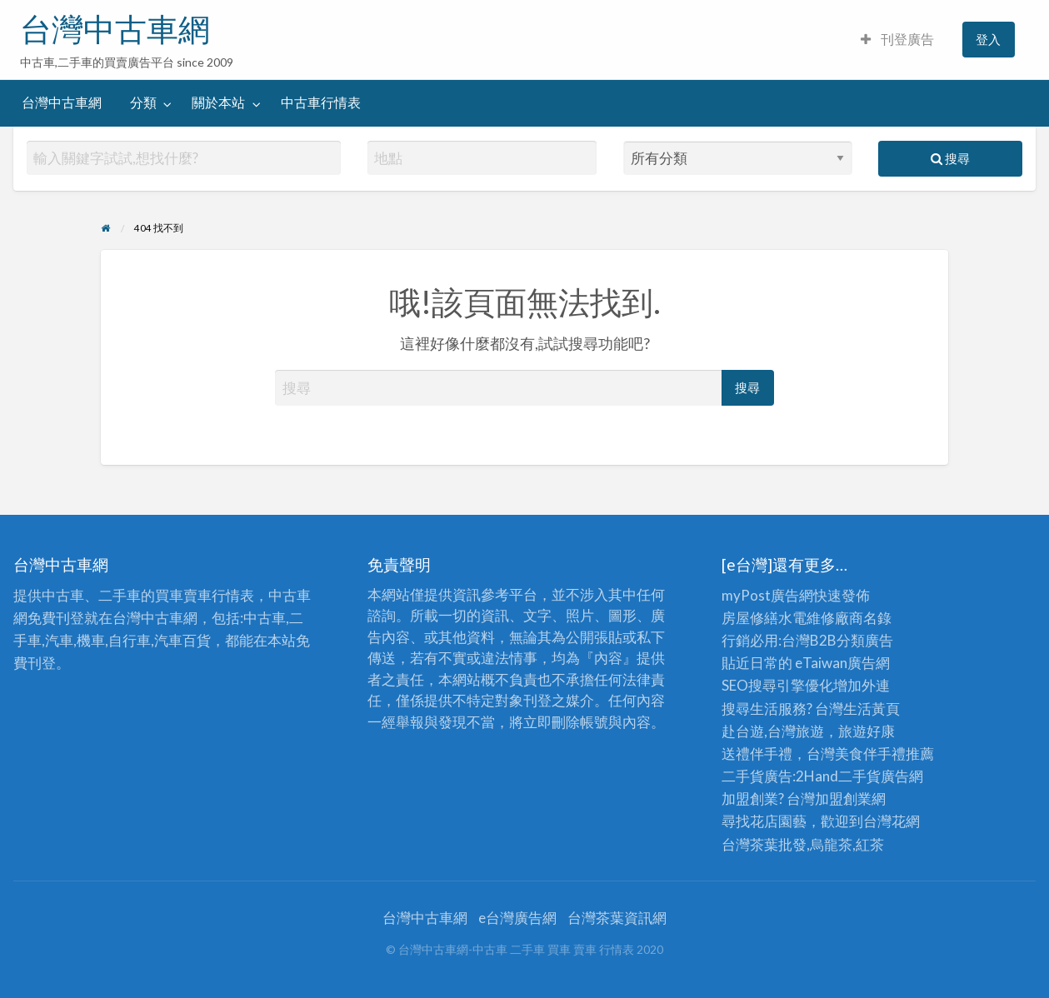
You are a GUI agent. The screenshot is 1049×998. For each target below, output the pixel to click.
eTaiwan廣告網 (842, 662)
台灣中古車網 (115, 29)
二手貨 (859, 776)
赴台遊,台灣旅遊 (773, 731)
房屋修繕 (750, 617)
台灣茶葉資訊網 (617, 917)
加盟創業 (843, 798)
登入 (988, 39)
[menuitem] (897, 39)
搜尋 (950, 158)
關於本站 (218, 102)
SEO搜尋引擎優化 (777, 685)
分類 (143, 102)
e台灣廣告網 (517, 917)
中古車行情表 (321, 102)
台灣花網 (891, 821)
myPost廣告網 (767, 595)
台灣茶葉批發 (764, 844)
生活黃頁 (871, 708)
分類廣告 (865, 640)
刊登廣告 (897, 39)
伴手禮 (884, 753)
